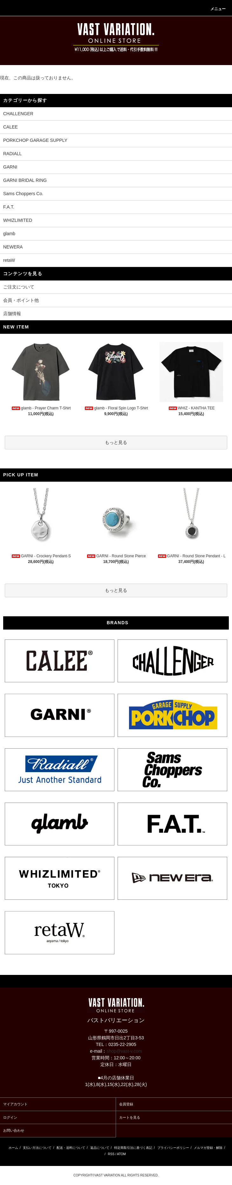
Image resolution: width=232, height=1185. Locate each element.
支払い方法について (37, 1147)
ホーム (13, 1147)
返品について (99, 1147)
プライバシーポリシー (173, 1147)
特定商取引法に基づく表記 (133, 1147)
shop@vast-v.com (124, 1051)
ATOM (121, 1154)
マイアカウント (15, 1104)
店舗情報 (12, 313)
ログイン (10, 1117)
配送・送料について (71, 1147)
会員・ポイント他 (21, 300)
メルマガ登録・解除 (208, 1147)
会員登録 (126, 1104)
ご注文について (18, 286)
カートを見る (129, 1117)
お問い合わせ (13, 1130)
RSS (111, 1154)
